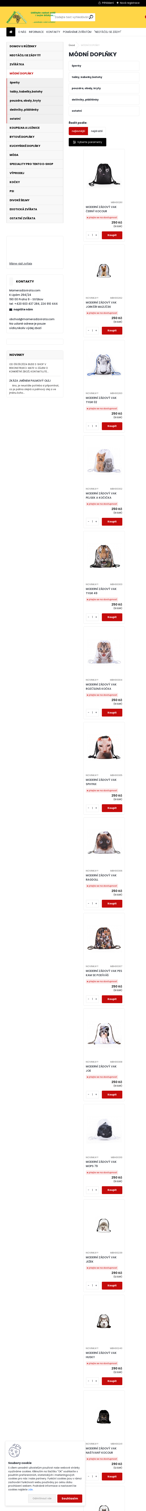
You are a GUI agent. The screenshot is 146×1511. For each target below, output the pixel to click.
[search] (91, 17)
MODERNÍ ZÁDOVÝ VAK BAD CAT (87, 925)
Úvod (72, 45)
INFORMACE (36, 32)
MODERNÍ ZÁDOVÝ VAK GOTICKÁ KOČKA (123, 1129)
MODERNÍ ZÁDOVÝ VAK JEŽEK (123, 720)
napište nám (23, 309)
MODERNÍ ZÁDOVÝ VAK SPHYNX (87, 516)
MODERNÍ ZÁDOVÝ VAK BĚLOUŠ (87, 1231)
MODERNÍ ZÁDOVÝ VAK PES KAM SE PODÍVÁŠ (87, 618)
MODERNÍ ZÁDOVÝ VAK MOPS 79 (87, 720)
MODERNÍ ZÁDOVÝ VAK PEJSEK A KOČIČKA (123, 311)
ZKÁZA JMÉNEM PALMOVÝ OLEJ (30, 381)
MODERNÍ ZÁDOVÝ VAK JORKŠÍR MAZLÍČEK (123, 209)
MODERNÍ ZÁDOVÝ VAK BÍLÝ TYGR (123, 1231)
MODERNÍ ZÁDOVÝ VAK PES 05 (87, 1334)
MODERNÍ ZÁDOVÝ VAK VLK (123, 925)
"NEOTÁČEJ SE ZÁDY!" (107, 32)
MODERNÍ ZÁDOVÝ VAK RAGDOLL (123, 516)
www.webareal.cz (87, 1507)
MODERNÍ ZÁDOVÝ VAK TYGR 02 (87, 311)
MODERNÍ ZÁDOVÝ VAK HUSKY (87, 822)
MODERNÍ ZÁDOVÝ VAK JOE (123, 618)
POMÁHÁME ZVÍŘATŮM (77, 32)
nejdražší (97, 131)
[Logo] (30, 17)
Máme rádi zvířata (20, 263)
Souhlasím (70, 1498)
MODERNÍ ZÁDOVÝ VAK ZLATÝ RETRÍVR (123, 1334)
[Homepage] (10, 32)
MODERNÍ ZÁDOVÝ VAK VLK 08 (123, 1027)
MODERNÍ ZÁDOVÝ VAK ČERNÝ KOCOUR (87, 209)
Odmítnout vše (42, 1498)
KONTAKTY (53, 32)
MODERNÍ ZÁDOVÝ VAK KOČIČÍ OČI (87, 1129)
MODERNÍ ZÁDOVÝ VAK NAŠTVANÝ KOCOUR (123, 822)
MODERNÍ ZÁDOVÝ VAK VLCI (87, 1027)
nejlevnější (78, 131)
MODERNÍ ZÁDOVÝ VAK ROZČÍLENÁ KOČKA (123, 413)
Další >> (120, 1486)
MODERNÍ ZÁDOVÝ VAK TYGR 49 (87, 413)
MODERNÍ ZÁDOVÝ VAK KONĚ (105, 1436)
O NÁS (22, 32)
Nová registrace (130, 3)
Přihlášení (108, 3)
